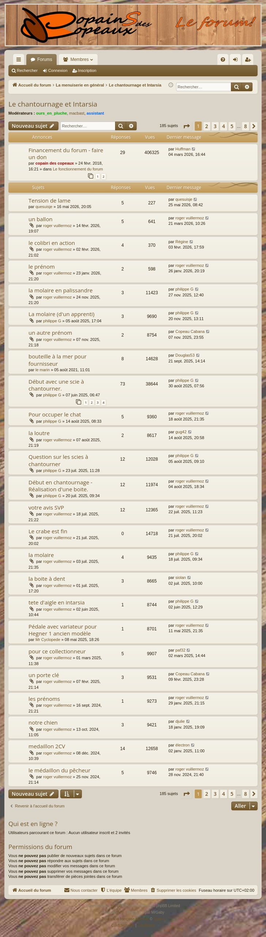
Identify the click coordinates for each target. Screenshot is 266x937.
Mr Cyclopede (47, 639)
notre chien (43, 722)
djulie (180, 721)
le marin (42, 370)
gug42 (181, 432)
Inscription (87, 70)
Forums (44, 59)
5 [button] (232, 126)
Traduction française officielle (125, 919)
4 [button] (223, 126)
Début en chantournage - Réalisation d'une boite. (60, 486)
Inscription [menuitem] (249, 61)
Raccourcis (20, 61)
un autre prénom (50, 332)
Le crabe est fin (47, 531)
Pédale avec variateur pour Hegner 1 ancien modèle (62, 630)
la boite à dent (46, 578)
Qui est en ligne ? (32, 823)
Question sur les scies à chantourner (58, 460)
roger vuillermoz (57, 225)
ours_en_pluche (51, 113)
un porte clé (43, 675)
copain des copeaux (54, 163)
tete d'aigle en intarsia (56, 602)
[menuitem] (144, 59)
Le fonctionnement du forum (78, 169)
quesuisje (43, 206)
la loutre (39, 433)
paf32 (180, 650)
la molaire (41, 554)
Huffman (182, 149)
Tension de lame (49, 200)
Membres (80, 59)
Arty (120, 912)
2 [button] (206, 126)
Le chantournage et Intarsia (52, 104)
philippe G (184, 289)
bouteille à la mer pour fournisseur (57, 360)
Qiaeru (158, 919)
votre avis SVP (46, 507)
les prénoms (44, 698)
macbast (76, 113)
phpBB (116, 906)
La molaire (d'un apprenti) (61, 314)
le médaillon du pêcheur (59, 770)
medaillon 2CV (46, 746)
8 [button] (245, 126)
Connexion (58, 70)
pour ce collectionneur (57, 651)
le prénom (41, 266)
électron (182, 745)
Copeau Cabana (190, 331)
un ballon (40, 219)
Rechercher (27, 70)
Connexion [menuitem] (237, 61)
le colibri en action (51, 242)
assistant (95, 113)
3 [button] (215, 126)
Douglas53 (185, 355)
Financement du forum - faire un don (65, 153)
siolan (180, 577)
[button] (186, 126)
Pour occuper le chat (54, 414)
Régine (181, 241)
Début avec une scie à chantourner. (56, 385)
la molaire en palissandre (60, 290)
